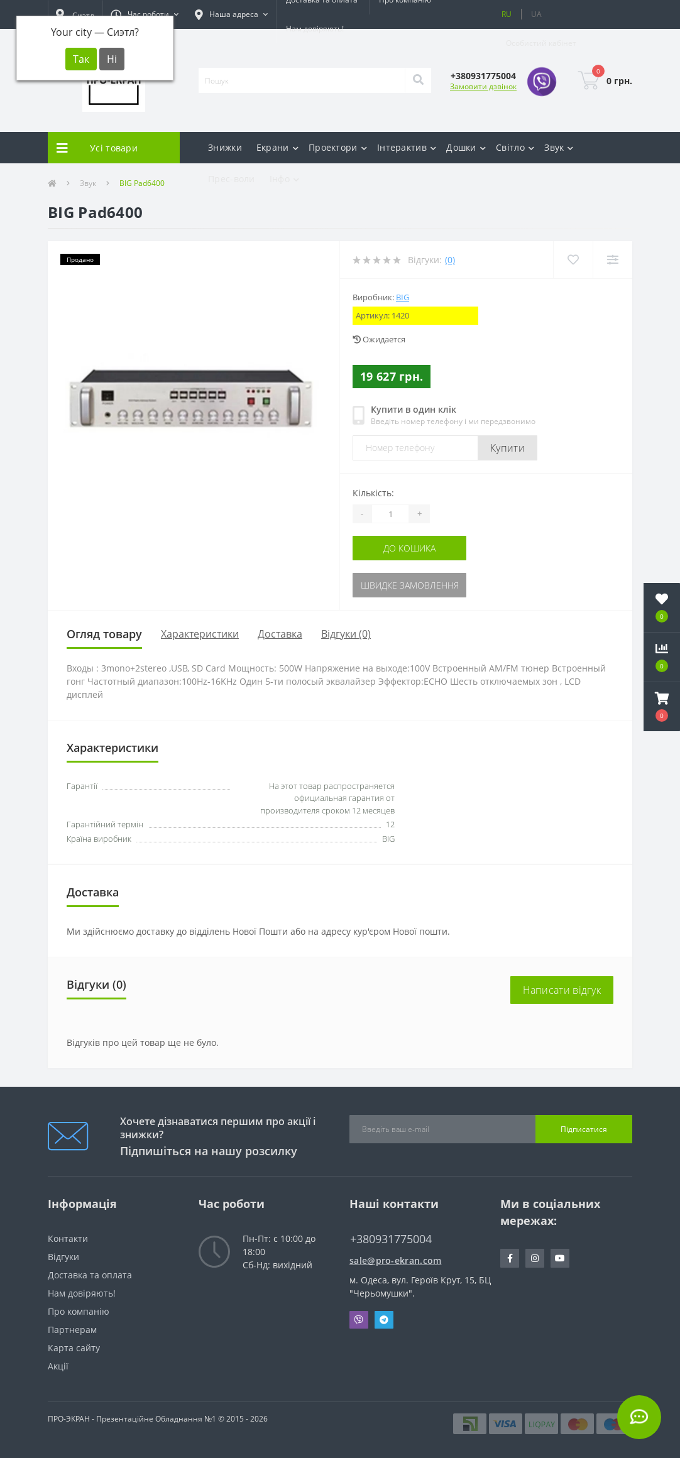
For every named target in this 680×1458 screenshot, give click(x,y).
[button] (144, 14)
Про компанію (78, 1311)
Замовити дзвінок (483, 86)
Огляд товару (104, 633)
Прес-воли (231, 179)
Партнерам (72, 1330)
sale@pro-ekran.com (395, 1260)
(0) (450, 260)
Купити (507, 448)
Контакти (68, 1238)
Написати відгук (562, 990)
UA (536, 14)
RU (507, 14)
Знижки (225, 147)
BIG (402, 297)
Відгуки (63, 1257)
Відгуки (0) (346, 634)
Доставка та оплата (90, 1275)
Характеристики (200, 634)
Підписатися (584, 1129)
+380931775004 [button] (391, 1239)
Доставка (280, 634)
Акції (58, 1366)
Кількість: (373, 493)
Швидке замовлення (410, 585)
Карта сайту (74, 1348)
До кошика (409, 548)
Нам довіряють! (315, 28)
